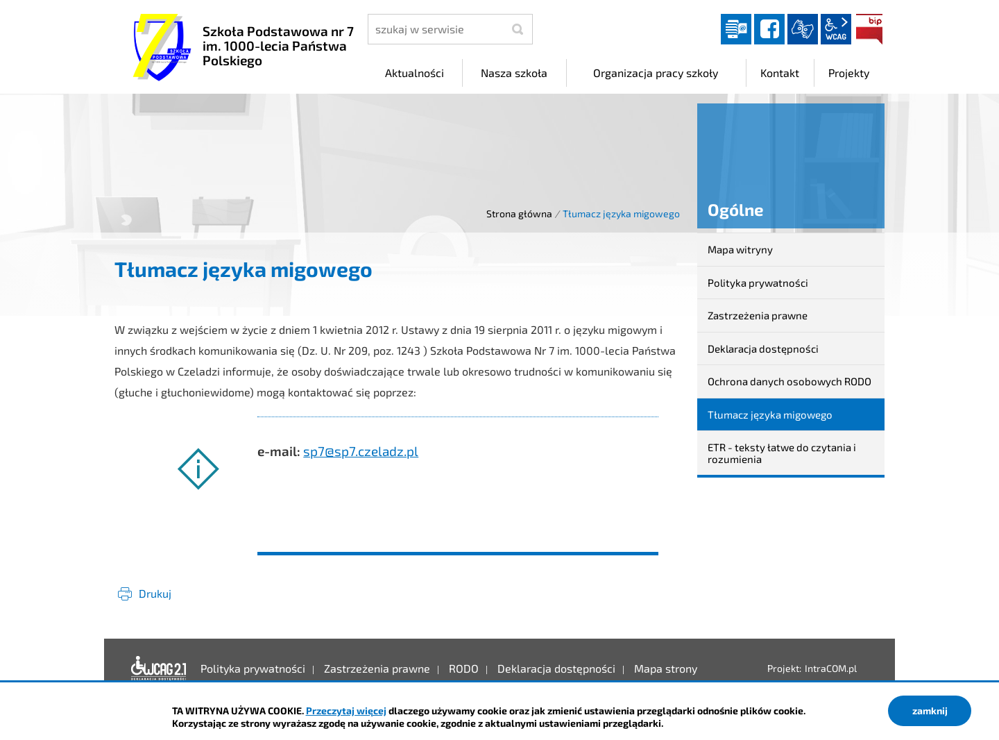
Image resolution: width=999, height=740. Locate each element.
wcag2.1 (836, 29)
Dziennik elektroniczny (736, 29)
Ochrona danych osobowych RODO (789, 381)
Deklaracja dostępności (763, 348)
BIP (869, 29)
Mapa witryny (740, 249)
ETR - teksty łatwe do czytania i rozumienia (782, 453)
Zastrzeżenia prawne (758, 315)
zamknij (930, 710)
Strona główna (519, 213)
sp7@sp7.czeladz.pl (360, 451)
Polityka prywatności (758, 282)
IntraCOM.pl (831, 668)
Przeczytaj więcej (346, 710)
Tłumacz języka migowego (770, 414)
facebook (769, 29)
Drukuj (155, 593)
